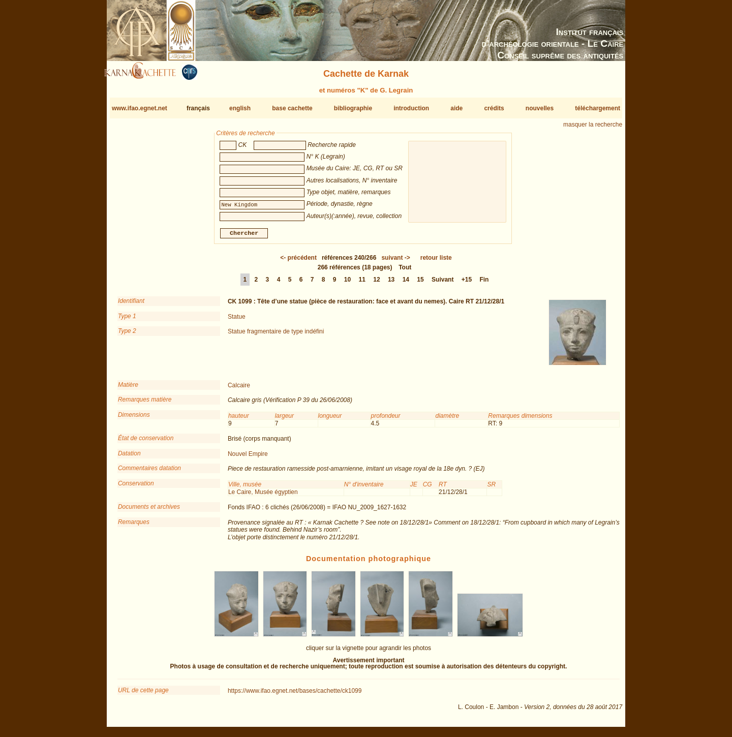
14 (406, 283)
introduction (411, 108)
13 (391, 283)
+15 (467, 283)
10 (347, 283)
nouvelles (540, 108)
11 (362, 283)
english (240, 108)
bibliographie (353, 108)
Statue (237, 320)
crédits (494, 108)
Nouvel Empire (248, 458)
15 (420, 283)
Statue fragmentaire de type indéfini (276, 335)
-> (395, 261)
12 (376, 283)
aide (456, 108)
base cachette (292, 108)
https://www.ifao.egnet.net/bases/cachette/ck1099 (295, 694)
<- (298, 261)
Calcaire (239, 389)
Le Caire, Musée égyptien (263, 496)
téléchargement (597, 108)
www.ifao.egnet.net (139, 108)
